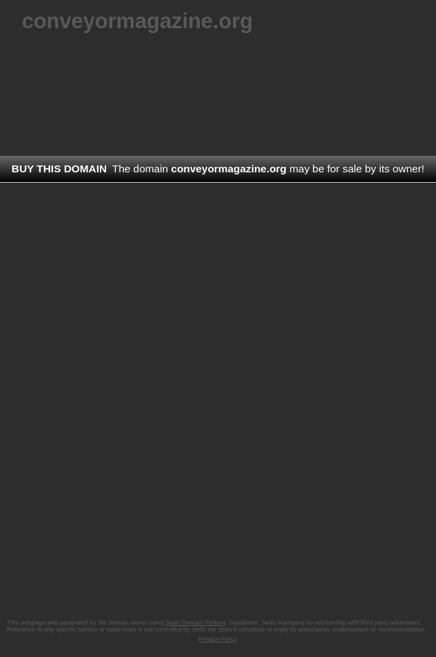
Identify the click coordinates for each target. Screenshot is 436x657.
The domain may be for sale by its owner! (268, 168)
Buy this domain (59, 168)
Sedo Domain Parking (195, 622)
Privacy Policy (217, 639)
